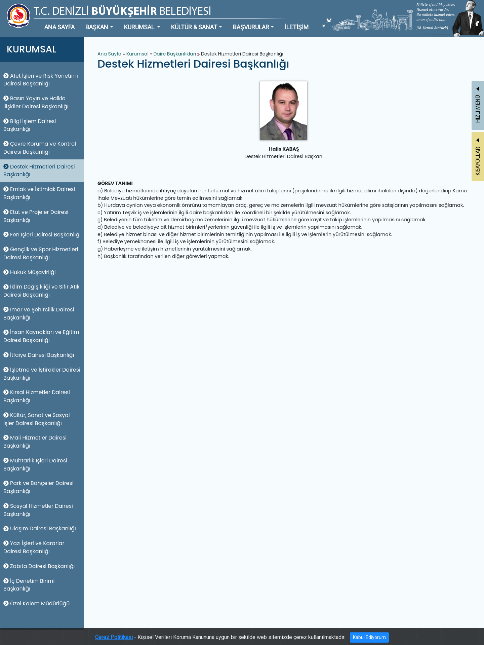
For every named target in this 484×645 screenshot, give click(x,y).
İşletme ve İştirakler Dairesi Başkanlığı (41, 374)
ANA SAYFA (59, 27)
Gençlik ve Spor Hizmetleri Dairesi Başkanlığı (40, 253)
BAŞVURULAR (251, 27)
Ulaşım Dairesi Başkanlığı (39, 528)
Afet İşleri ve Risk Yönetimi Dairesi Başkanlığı (40, 80)
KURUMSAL (140, 27)
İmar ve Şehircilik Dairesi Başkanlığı (38, 313)
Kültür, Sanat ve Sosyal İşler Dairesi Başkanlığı (36, 419)
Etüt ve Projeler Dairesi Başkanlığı (35, 216)
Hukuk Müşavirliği (29, 272)
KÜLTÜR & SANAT (194, 27)
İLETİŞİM (297, 27)
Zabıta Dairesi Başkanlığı (39, 566)
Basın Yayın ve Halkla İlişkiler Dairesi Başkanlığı (36, 102)
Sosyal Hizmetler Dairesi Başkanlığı (38, 510)
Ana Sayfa (109, 53)
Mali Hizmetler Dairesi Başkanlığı (35, 442)
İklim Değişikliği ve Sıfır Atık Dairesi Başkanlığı (41, 291)
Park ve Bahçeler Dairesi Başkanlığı (38, 487)
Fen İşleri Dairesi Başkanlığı (42, 234)
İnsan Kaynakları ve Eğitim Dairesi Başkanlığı (41, 336)
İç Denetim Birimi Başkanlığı (29, 585)
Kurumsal (138, 53)
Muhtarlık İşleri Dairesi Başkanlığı (35, 464)
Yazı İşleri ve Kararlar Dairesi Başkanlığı (33, 547)
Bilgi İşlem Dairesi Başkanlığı (29, 125)
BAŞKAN (96, 27)
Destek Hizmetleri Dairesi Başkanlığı (39, 171)
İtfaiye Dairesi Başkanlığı (38, 355)
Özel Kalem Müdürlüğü (36, 603)
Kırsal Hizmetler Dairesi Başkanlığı (36, 396)
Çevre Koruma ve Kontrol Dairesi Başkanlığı (39, 148)
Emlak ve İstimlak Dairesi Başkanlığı (39, 193)
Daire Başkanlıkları (175, 53)
